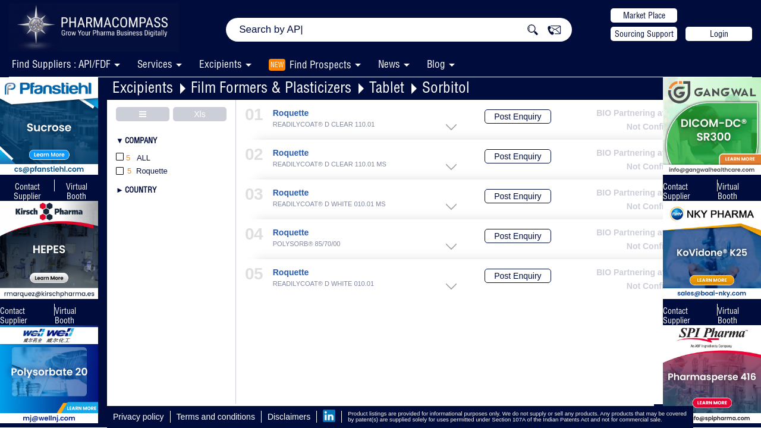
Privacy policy (138, 416)
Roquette (291, 113)
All (133, 158)
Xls (199, 114)
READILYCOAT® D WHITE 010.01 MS (329, 204)
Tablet (386, 87)
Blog (436, 64)
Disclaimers (289, 416)
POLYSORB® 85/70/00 (307, 244)
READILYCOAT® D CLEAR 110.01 (324, 124)
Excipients (142, 87)
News (389, 64)
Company (141, 140)
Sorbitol (446, 87)
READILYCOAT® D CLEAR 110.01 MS (329, 164)
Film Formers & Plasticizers (271, 87)
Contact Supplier (27, 191)
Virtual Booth (65, 316)
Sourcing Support (644, 34)
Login (719, 34)
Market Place (644, 15)
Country (140, 189)
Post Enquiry (517, 116)
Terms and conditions (216, 416)
